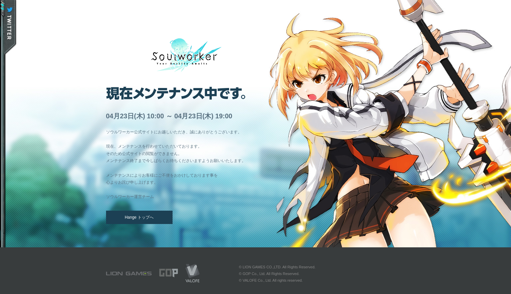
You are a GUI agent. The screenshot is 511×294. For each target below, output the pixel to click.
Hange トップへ (139, 217)
